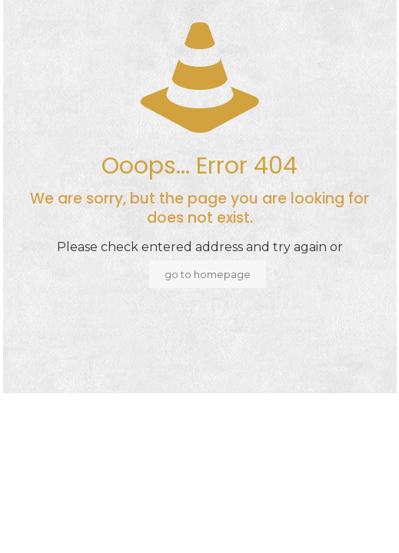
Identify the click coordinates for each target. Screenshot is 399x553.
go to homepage (208, 274)
